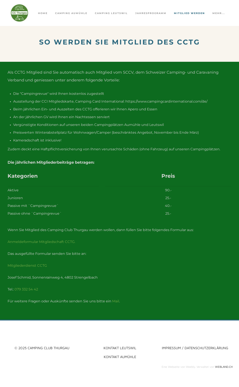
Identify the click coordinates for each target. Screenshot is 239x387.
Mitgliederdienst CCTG (27, 265)
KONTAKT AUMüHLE (120, 357)
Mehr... (218, 13)
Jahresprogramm (150, 13)
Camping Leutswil (111, 13)
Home (43, 13)
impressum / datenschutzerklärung (195, 348)
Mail (115, 301)
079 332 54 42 (26, 289)
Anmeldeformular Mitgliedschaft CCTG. (41, 242)
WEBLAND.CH (224, 366)
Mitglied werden (189, 13)
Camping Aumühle (71, 13)
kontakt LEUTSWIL (120, 348)
